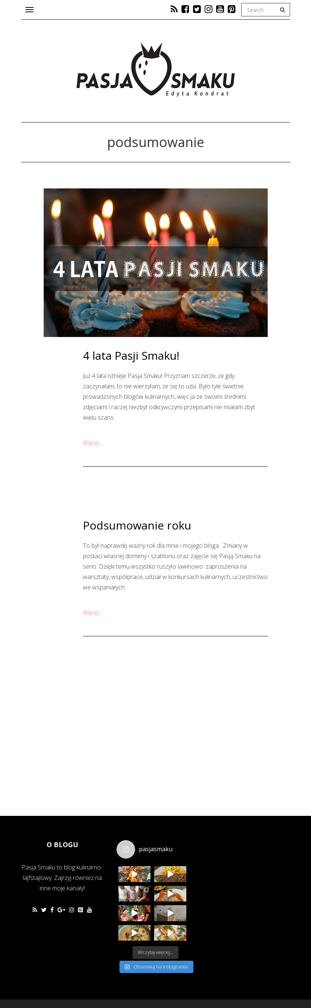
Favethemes (74, 984)
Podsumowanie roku (137, 525)
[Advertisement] (254, 884)
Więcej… (93, 443)
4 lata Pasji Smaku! (131, 355)
